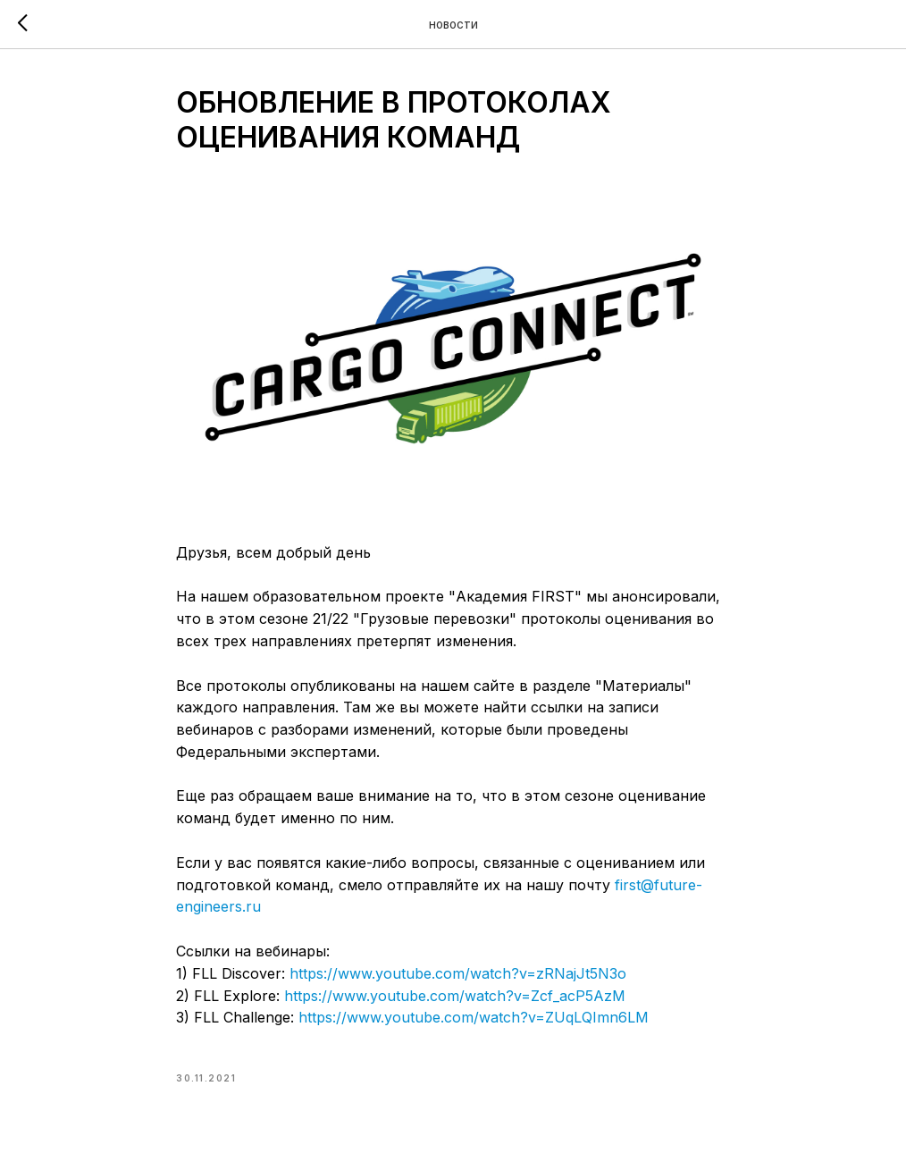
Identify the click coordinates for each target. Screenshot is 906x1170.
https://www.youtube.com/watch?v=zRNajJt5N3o (457, 973)
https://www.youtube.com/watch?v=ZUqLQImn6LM (473, 1017)
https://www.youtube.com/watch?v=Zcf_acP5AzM (454, 996)
